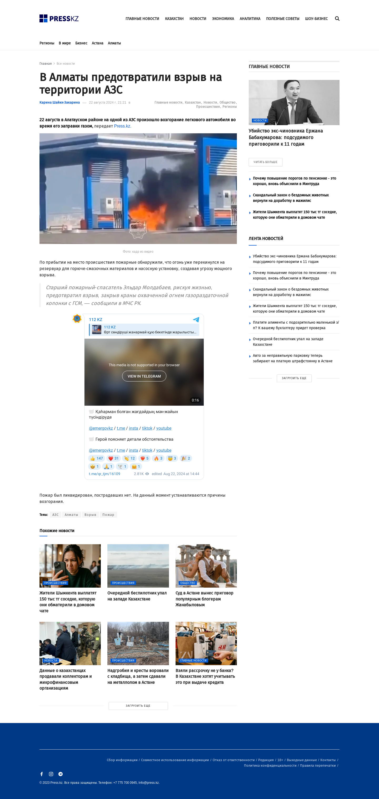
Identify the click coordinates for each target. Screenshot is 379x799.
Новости (210, 102)
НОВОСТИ (198, 19)
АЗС (55, 515)
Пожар (108, 515)
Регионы (46, 43)
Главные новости (168, 102)
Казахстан (193, 102)
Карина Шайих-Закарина (59, 102)
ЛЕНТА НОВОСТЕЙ (266, 238)
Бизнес (81, 43)
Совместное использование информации (175, 760)
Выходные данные (302, 760)
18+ (280, 760)
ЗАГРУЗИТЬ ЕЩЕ (138, 706)
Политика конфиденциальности (270, 765)
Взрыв (90, 515)
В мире (65, 43)
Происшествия (208, 107)
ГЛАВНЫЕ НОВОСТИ (142, 19)
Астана (97, 43)
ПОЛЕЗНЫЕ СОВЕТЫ (282, 19)
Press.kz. (122, 126)
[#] (59, 16)
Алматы (114, 43)
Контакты (328, 760)
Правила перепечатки (318, 765)
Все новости (66, 63)
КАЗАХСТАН (174, 19)
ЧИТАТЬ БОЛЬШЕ (265, 162)
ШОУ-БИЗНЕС (316, 19)
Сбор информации (122, 760)
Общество (228, 102)
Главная (45, 63)
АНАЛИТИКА (250, 19)
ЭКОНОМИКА (223, 19)
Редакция (266, 760)
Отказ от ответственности (234, 760)
